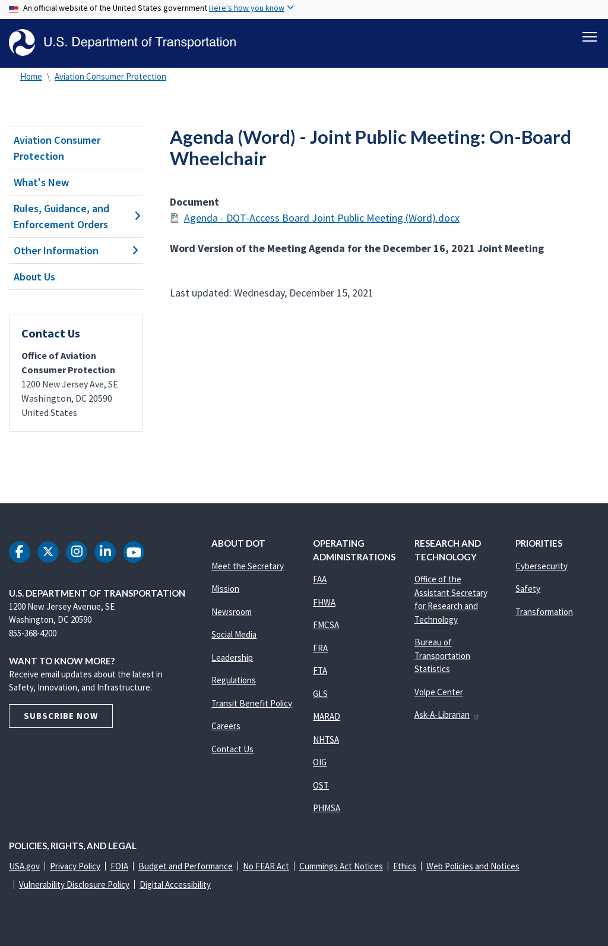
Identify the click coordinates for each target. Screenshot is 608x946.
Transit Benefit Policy (251, 703)
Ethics (404, 866)
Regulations (233, 680)
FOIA (119, 866)
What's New (41, 182)
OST (321, 785)
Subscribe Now (61, 715)
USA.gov (24, 866)
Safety (527, 588)
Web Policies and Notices (473, 866)
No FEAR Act (266, 866)
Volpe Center (438, 692)
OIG (320, 762)
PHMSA (326, 807)
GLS (320, 693)
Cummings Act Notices (341, 866)
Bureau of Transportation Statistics (442, 655)
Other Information (76, 250)
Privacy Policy (75, 866)
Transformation (544, 611)
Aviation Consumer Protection (110, 76)
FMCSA (326, 624)
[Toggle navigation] (589, 36)
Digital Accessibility (175, 884)
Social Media (233, 634)
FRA (320, 648)
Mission (225, 588)
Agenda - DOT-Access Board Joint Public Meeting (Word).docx (322, 218)
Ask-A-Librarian (447, 714)
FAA (320, 579)
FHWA (324, 602)
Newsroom (231, 611)
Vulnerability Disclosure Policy (74, 884)
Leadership (232, 657)
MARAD (326, 716)
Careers (225, 725)
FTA (320, 670)
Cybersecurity (541, 566)
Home (31, 76)
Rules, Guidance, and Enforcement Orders (76, 216)
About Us (34, 276)
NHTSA (326, 739)
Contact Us (232, 749)
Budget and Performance (185, 866)
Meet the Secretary (247, 566)
